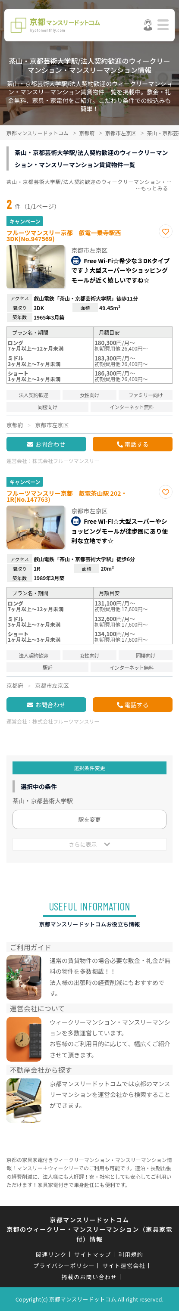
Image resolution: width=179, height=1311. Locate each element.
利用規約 (131, 1254)
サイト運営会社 (123, 1265)
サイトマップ (92, 1254)
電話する (137, 444)
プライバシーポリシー (64, 1265)
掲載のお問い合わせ (89, 1277)
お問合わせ (50, 444)
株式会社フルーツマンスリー (66, 460)
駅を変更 (89, 819)
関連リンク (51, 1254)
